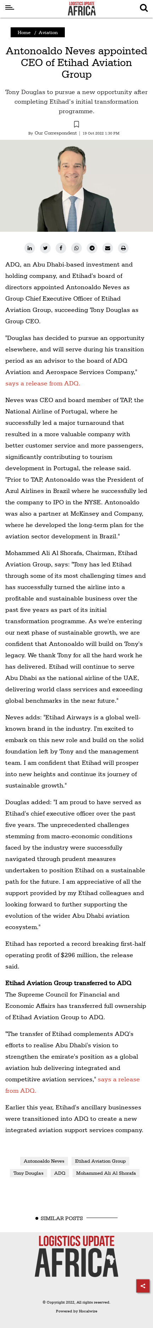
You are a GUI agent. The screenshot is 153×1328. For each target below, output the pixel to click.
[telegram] (92, 248)
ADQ (60, 1173)
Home (24, 32)
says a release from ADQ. (42, 383)
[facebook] (61, 248)
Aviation (48, 32)
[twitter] (45, 248)
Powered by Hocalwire (76, 1311)
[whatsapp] (76, 248)
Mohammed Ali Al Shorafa (106, 1173)
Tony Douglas (28, 1173)
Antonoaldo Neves (44, 1161)
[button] (76, 125)
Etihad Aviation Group (100, 1161)
